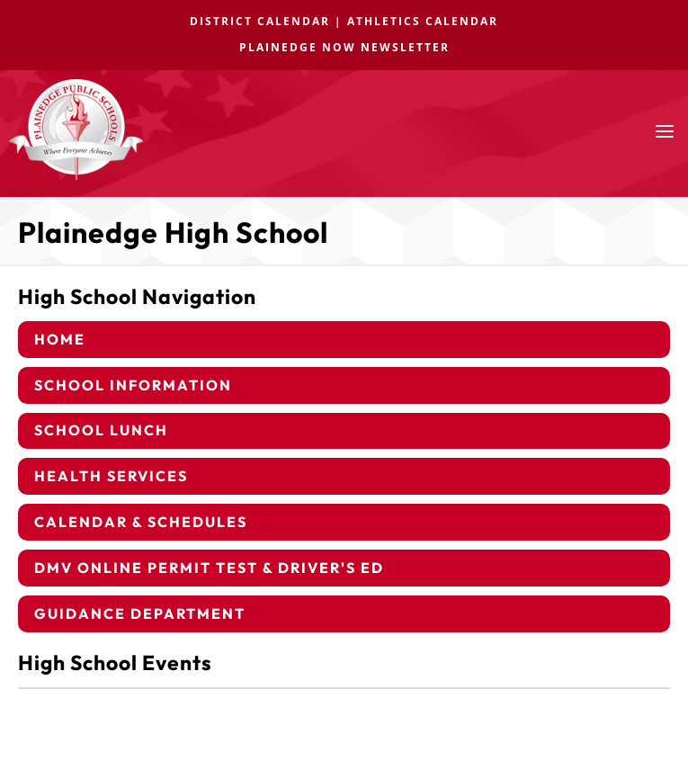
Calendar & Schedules (140, 522)
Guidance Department (140, 613)
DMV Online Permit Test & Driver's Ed (209, 568)
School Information (133, 385)
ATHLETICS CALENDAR (422, 21)
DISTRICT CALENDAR (260, 21)
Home (59, 339)
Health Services (111, 476)
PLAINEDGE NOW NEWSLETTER (344, 47)
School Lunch (101, 430)
